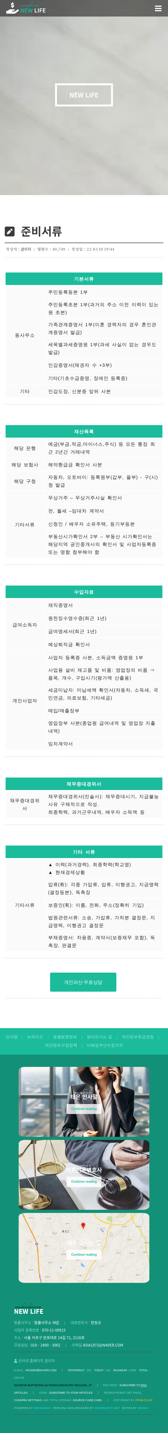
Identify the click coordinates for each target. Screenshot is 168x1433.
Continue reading (84, 1109)
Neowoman (42, 1408)
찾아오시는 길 (99, 1037)
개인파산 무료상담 (83, 982)
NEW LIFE (84, 94)
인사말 (12, 1037)
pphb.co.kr (144, 1400)
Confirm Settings (28, 1400)
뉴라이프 (35, 1037)
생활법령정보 (65, 1037)
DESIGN (143, 1408)
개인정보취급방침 (138, 1037)
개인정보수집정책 (61, 1045)
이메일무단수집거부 (105, 1045)
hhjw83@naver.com (41, 1370)
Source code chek (87, 1400)
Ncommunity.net (107, 1408)
